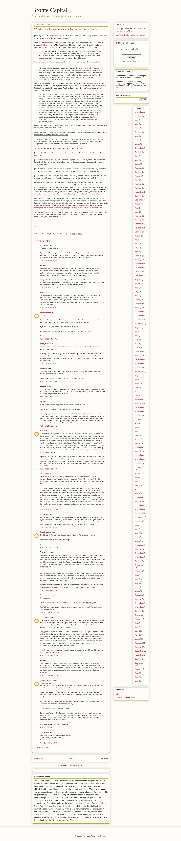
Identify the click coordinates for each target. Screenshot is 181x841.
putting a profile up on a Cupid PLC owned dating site (83, 208)
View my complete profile (125, 697)
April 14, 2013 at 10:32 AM (49, 727)
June (137, 120)
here (117, 88)
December (139, 148)
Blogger (103, 836)
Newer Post (39, 758)
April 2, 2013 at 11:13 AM (49, 287)
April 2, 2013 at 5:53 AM (48, 260)
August (137, 176)
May (136, 124)
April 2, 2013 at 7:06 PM (48, 363)
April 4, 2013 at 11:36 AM (49, 426)
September (139, 200)
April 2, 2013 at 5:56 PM (48, 339)
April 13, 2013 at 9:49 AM (49, 675)
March (137, 144)
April (136, 128)
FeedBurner (136, 62)
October (138, 116)
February (138, 168)
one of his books (52, 43)
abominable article (44, 45)
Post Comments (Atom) (75, 765)
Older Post (103, 758)
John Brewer (50, 62)
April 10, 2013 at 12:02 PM (49, 612)
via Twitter (97, 43)
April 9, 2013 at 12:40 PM (49, 509)
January (138, 188)
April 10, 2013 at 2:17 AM (49, 590)
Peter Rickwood (46, 680)
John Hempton (45, 312)
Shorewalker (45, 617)
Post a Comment (43, 748)
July (136, 208)
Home (71, 758)
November (139, 112)
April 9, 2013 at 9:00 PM (48, 527)
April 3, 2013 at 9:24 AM (48, 381)
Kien (41, 431)
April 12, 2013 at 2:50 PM (49, 655)
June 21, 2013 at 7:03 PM (49, 743)
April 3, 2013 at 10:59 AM (49, 397)
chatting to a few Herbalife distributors (48, 208)
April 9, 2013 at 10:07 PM (49, 547)
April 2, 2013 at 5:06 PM (48, 307)
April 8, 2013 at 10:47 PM (49, 469)
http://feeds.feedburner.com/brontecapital (130, 35)
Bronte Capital (49, 10)
